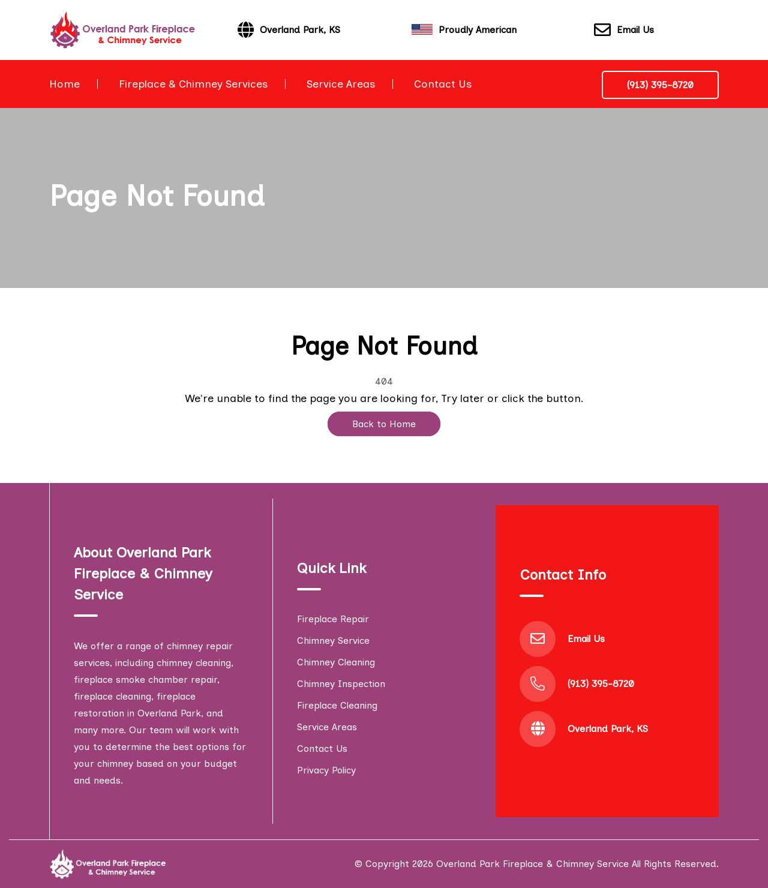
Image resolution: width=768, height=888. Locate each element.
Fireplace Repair (333, 619)
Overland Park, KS (608, 728)
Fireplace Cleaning (337, 705)
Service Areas (341, 84)
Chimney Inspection (341, 683)
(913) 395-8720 (660, 85)
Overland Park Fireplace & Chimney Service (532, 863)
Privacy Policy (326, 770)
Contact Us (443, 84)
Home (64, 84)
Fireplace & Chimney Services (193, 84)
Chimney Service (333, 640)
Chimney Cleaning (336, 662)
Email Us (624, 30)
